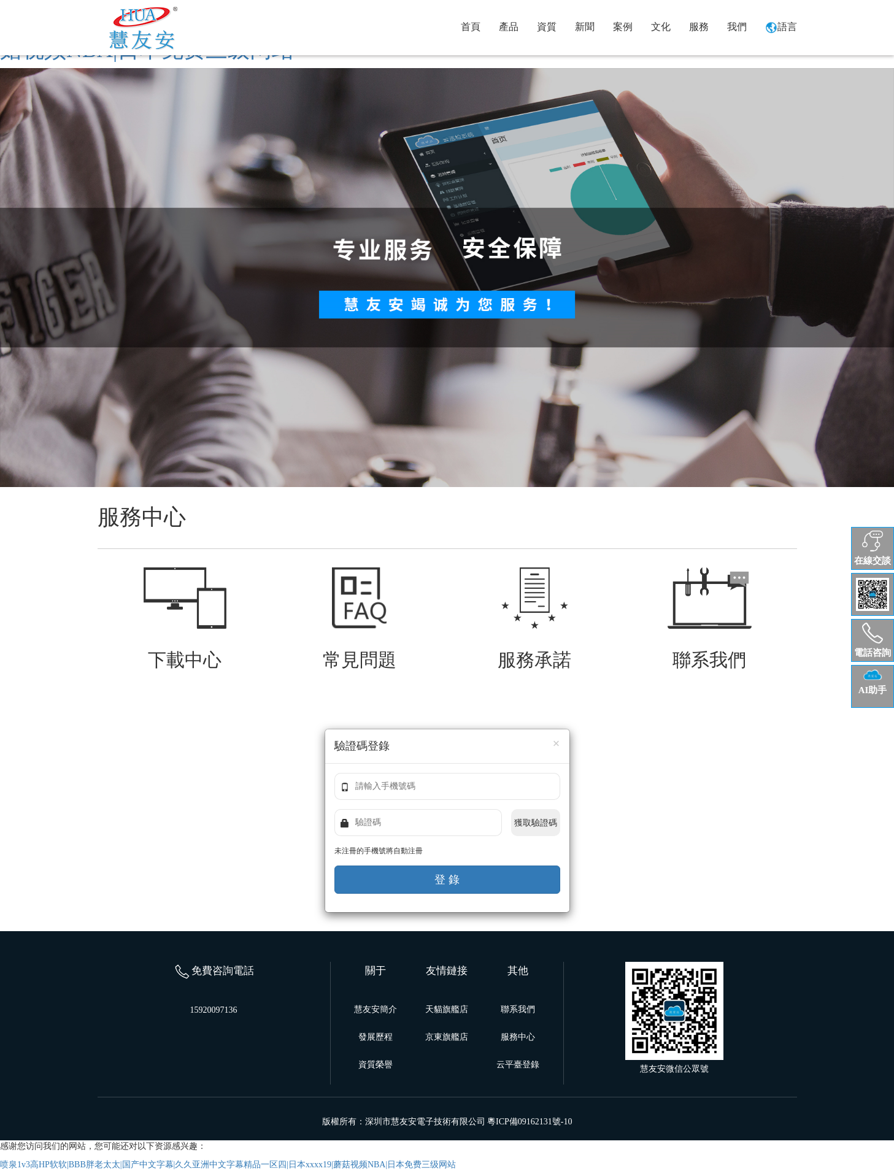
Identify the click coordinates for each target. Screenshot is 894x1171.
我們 (737, 26)
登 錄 (447, 879)
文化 (661, 26)
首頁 (470, 26)
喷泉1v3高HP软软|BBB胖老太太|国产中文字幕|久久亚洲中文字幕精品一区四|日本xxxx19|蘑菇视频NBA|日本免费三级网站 (228, 1164)
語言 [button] (781, 27)
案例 (623, 26)
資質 (547, 26)
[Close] (556, 743)
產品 (508, 26)
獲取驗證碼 (535, 822)
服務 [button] (699, 26)
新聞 (585, 26)
